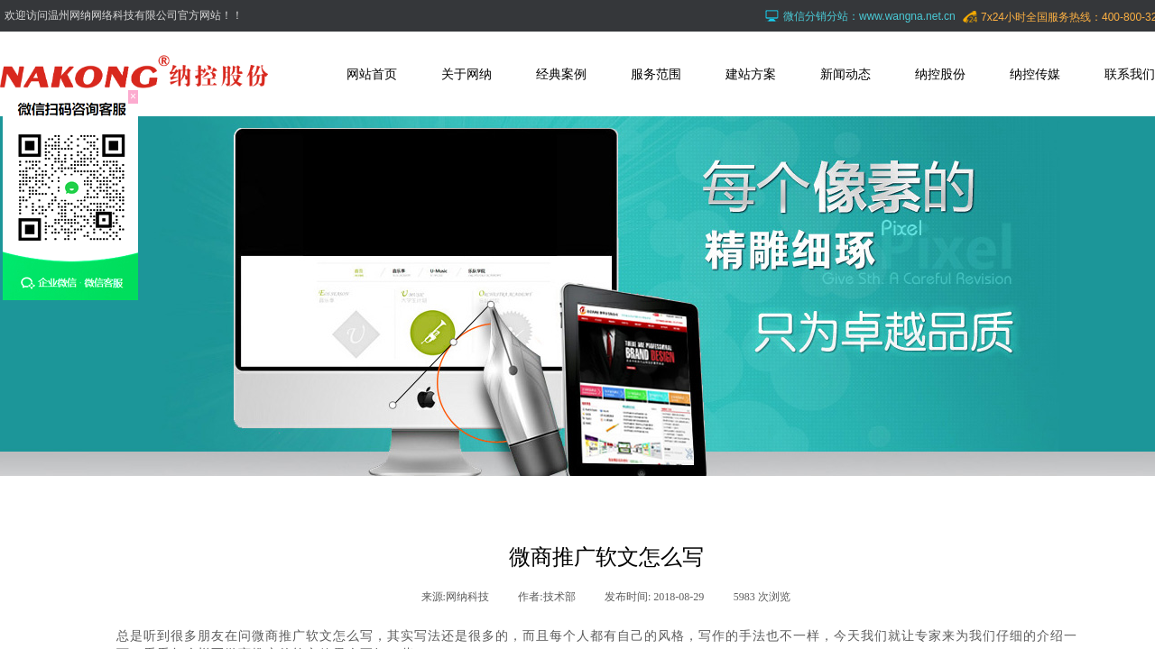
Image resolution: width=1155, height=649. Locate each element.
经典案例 (561, 74)
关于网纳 (466, 74)
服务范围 (656, 74)
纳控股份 (940, 74)
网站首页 (371, 74)
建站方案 (750, 74)
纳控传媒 (1035, 74)
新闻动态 (845, 74)
